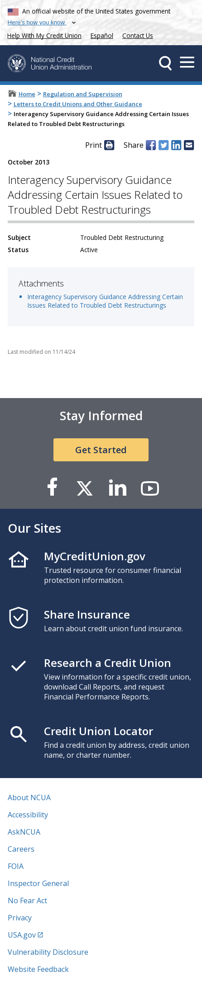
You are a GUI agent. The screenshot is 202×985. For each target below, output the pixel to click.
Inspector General (38, 883)
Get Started (101, 450)
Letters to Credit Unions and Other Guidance (78, 104)
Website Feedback (38, 969)
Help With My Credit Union (43, 34)
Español (102, 35)
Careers (21, 849)
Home (27, 94)
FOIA (16, 866)
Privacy (20, 918)
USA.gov (22, 935)
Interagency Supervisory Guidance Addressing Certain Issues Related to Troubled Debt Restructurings (105, 301)
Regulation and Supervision (82, 94)
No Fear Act (27, 900)
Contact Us (137, 35)
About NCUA (29, 797)
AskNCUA (24, 832)
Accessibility (28, 815)
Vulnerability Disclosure (48, 952)
